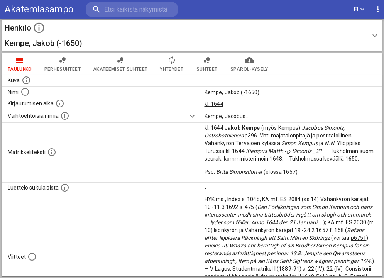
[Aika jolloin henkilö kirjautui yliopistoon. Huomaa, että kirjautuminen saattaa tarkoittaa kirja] (60, 103)
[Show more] (192, 116)
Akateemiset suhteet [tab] (120, 64)
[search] (131, 9)
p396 (251, 135)
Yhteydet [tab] (171, 64)
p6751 (359, 238)
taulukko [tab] (20, 64)
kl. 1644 (214, 104)
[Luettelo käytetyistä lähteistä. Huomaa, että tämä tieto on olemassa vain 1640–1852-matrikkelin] (32, 257)
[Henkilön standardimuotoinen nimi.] (25, 92)
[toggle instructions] (39, 28)
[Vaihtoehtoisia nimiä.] (65, 116)
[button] (192, 35)
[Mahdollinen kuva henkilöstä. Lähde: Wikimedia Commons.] (26, 80)
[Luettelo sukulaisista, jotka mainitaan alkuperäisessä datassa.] (65, 187)
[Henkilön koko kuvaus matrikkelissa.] (52, 152)
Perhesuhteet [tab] (62, 64)
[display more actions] (378, 9)
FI (359, 9)
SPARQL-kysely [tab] (249, 64)
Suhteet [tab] (206, 64)
